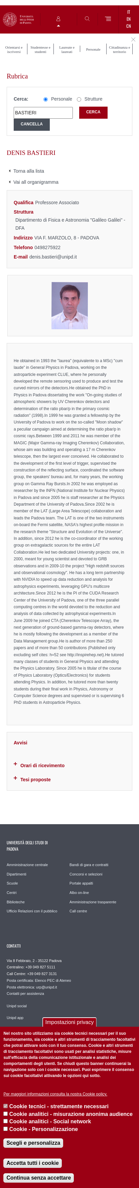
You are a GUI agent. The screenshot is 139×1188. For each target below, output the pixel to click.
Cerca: (21, 99)
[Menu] (108, 19)
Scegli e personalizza (33, 1143)
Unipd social (17, 1006)
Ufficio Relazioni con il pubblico (32, 911)
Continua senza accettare (38, 1178)
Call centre (78, 911)
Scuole (12, 883)
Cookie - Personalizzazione (43, 1129)
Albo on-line (79, 893)
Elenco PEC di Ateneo (53, 980)
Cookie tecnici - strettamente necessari (59, 1106)
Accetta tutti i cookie (32, 1163)
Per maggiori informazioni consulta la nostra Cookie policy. (55, 1094)
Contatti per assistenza (25, 994)
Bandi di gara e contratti (89, 865)
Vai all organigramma (35, 182)
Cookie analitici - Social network (50, 1121)
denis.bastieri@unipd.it (53, 257)
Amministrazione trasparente (93, 902)
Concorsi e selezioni (86, 874)
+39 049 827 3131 (42, 974)
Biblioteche (16, 902)
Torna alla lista (28, 171)
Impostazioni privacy (69, 1022)
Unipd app (15, 1018)
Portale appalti (81, 883)
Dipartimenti (16, 874)
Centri (11, 893)
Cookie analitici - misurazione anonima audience (71, 1114)
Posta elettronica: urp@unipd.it (32, 987)
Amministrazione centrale (27, 865)
